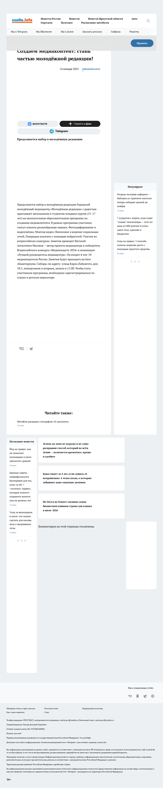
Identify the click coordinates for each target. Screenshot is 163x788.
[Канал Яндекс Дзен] (80, 124)
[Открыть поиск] (148, 21)
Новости (74, 18)
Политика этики (51, 708)
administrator (91, 69)
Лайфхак (116, 31)
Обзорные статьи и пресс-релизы (21, 708)
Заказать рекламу (92, 31)
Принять (142, 43)
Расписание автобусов (95, 22)
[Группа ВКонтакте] (37, 124)
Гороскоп (46, 22)
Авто (134, 18)
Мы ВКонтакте (44, 31)
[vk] (21, 349)
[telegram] (32, 349)
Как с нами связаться (15, 712)
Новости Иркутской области (105, 18)
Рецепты (134, 31)
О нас (46, 712)
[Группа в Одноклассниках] (137, 696)
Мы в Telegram (19, 31)
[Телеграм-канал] (58, 131)
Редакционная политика (92, 708)
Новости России (51, 18)
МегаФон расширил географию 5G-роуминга (58, 423)
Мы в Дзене (67, 31)
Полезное (67, 22)
